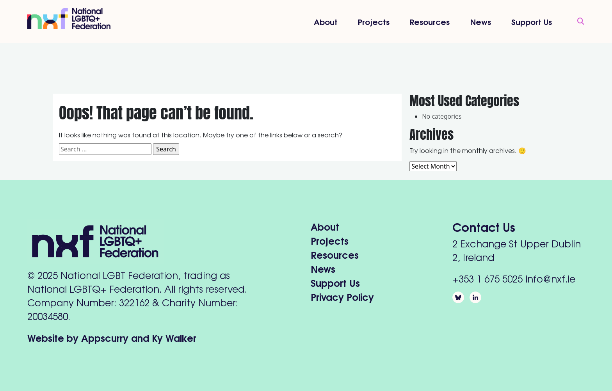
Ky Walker (174, 337)
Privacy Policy (342, 296)
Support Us (531, 21)
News (480, 21)
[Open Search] (577, 21)
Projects (374, 21)
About (326, 21)
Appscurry (104, 337)
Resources (430, 21)
